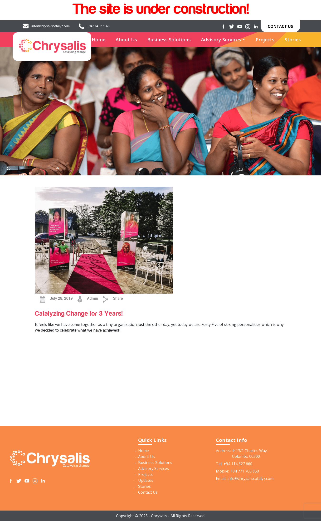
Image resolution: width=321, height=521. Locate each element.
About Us (126, 39)
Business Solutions (169, 39)
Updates (145, 480)
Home (98, 39)
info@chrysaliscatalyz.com (50, 26)
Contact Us (280, 26)
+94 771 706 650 (244, 471)
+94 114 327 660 (98, 26)
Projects (265, 39)
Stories (293, 39)
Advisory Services (221, 39)
